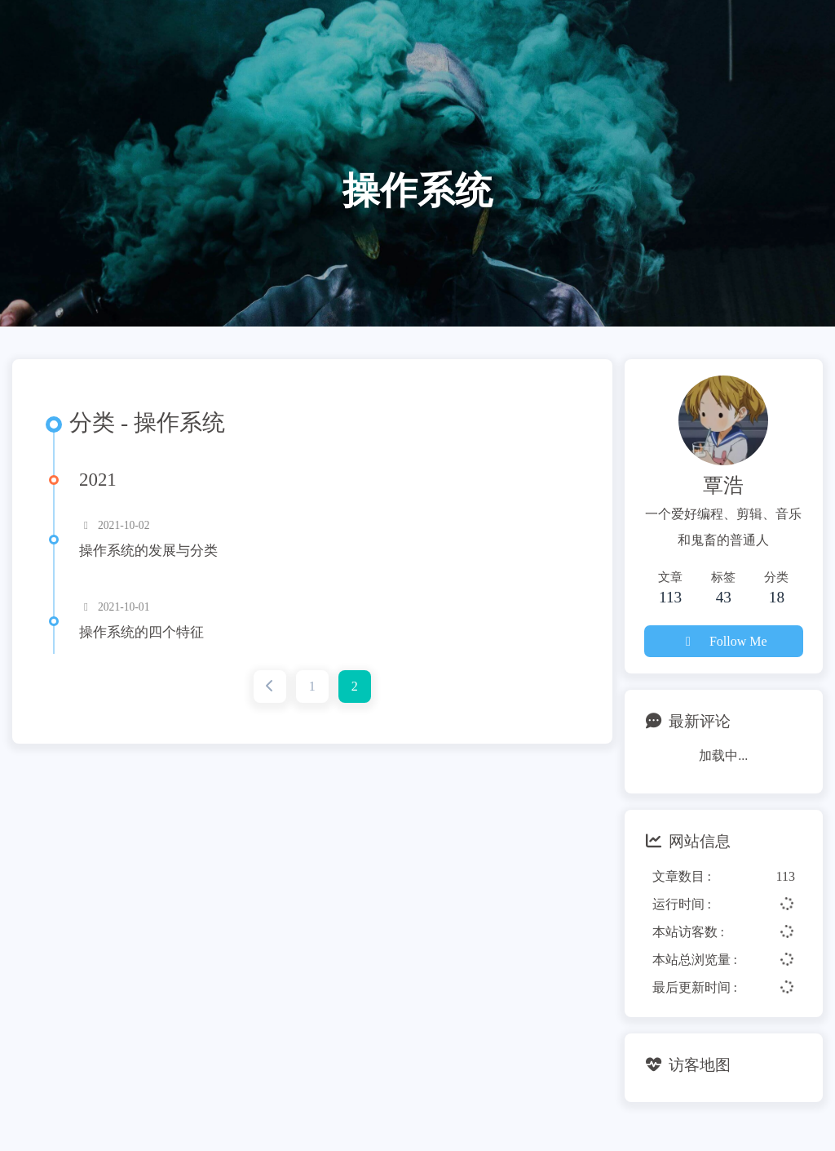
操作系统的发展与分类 (148, 550)
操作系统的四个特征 (141, 632)
